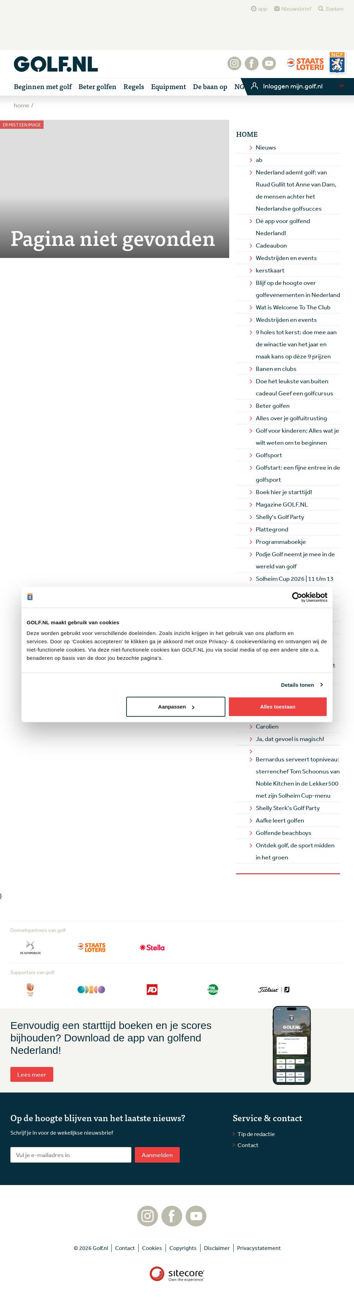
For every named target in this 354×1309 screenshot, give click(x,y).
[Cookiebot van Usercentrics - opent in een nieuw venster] (297, 597)
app (262, 8)
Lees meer (31, 1074)
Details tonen (297, 684)
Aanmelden (157, 1154)
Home (247, 134)
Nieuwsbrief (296, 8)
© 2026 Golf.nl (91, 1247)
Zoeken (334, 8)
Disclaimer (217, 1247)
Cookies (152, 1247)
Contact (248, 1144)
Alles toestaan (278, 707)
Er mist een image (22, 125)
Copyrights (183, 1247)
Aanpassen (176, 707)
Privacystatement (259, 1247)
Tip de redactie (256, 1133)
